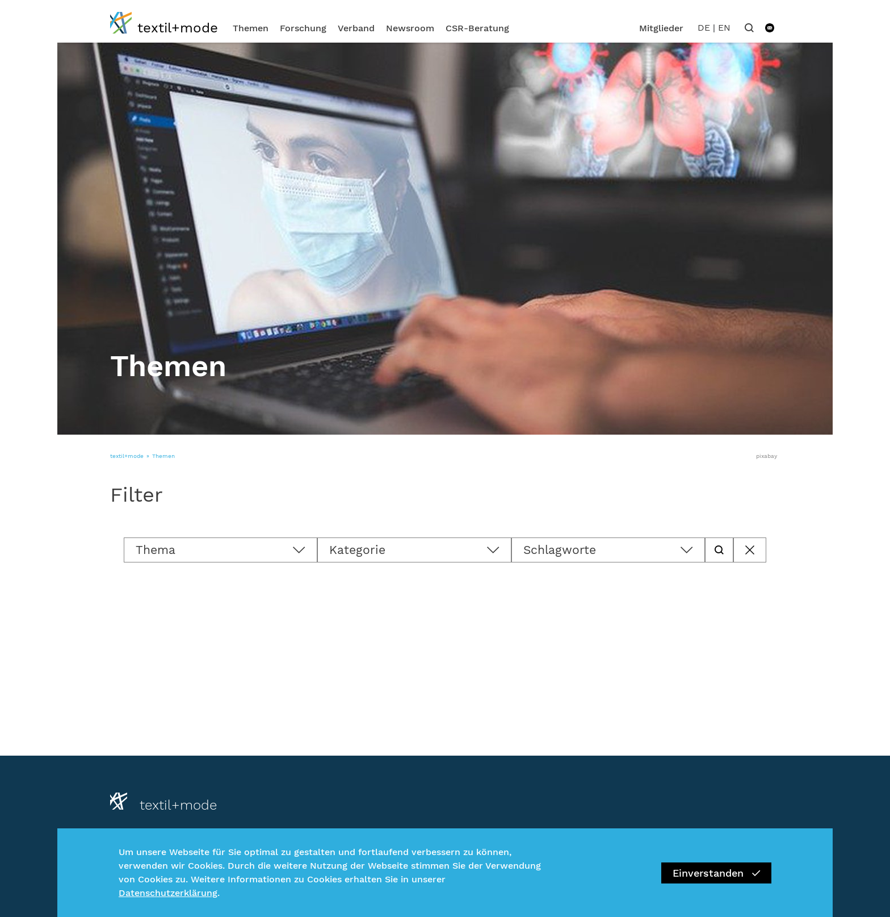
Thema (155, 550)
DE (704, 27)
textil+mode (127, 456)
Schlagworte (559, 550)
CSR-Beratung (477, 28)
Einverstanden (716, 873)
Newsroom (410, 28)
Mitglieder (661, 28)
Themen (250, 28)
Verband (356, 28)
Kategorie (357, 550)
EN (724, 27)
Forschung (303, 28)
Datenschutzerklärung (168, 892)
